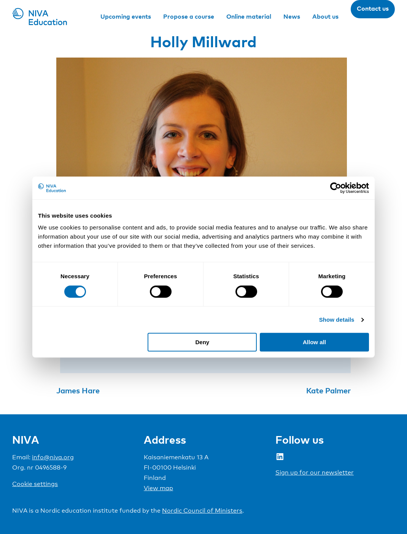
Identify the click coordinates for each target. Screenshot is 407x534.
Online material (248, 16)
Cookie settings (35, 483)
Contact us (373, 8)
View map (158, 488)
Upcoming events (125, 16)
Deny (203, 342)
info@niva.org (53, 457)
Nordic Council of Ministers (202, 510)
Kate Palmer (328, 390)
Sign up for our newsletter (314, 472)
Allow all (314, 342)
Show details (337, 319)
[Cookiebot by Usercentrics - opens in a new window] (335, 188)
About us (325, 16)
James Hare (78, 390)
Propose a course (188, 16)
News (291, 16)
